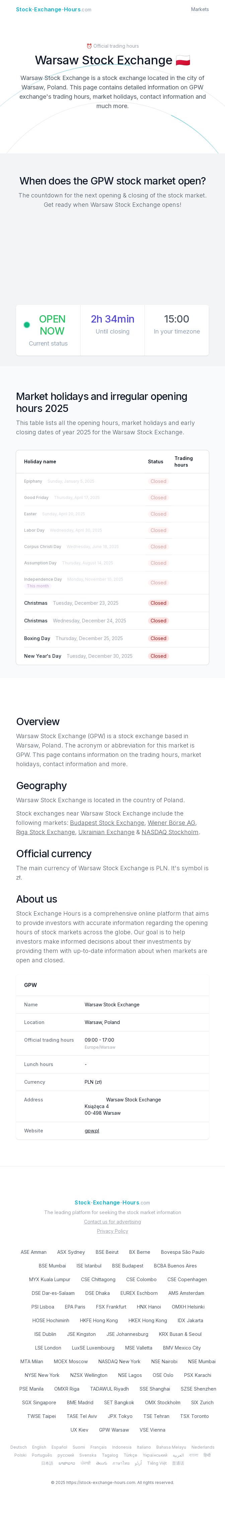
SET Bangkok (119, 1402)
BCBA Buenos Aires (175, 1266)
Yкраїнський (155, 1455)
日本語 (47, 1463)
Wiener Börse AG (171, 822)
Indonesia (122, 1447)
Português (42, 1455)
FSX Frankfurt (111, 1307)
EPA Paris (75, 1307)
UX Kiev (79, 1430)
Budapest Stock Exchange (107, 822)
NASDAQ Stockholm (170, 832)
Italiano (144, 1447)
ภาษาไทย (121, 1463)
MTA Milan (31, 1361)
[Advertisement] (112, 258)
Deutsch (18, 1447)
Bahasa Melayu (171, 1447)
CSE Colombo (141, 1279)
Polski (20, 1455)
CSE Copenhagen (187, 1279)
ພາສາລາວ (67, 1463)
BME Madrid (80, 1402)
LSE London (48, 1348)
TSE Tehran (156, 1416)
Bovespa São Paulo (183, 1252)
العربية (178, 1455)
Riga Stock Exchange (45, 832)
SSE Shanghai (155, 1389)
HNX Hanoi (149, 1307)
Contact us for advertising (112, 1221)
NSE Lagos (130, 1375)
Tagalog (110, 1455)
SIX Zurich (202, 1402)
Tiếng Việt (157, 1463)
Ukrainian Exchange (106, 832)
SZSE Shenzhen (198, 1389)
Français (98, 1447)
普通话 (178, 1463)
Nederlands (203, 1447)
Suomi (79, 1447)
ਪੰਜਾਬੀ (86, 1463)
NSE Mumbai (202, 1361)
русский (66, 1455)
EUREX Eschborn (139, 1293)
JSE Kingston (81, 1334)
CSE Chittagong (98, 1279)
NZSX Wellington (88, 1375)
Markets (200, 9)
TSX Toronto (194, 1416)
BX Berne (139, 1252)
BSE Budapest (127, 1266)
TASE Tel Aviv (82, 1416)
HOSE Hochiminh (50, 1320)
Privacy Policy (112, 1231)
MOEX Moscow (71, 1361)
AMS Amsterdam (186, 1293)
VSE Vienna (152, 1430)
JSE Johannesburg (127, 1334)
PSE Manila (31, 1389)
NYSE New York (42, 1375)
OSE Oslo (163, 1375)
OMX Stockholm (162, 1402)
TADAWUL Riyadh (109, 1389)
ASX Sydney (71, 1252)
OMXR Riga (66, 1389)
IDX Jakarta (190, 1320)
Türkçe (130, 1455)
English (39, 1447)
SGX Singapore (39, 1402)
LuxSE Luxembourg (93, 1348)
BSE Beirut (107, 1252)
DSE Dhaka (97, 1293)
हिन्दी (207, 1455)
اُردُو (138, 1463)
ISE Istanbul (89, 1266)
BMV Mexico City (182, 1348)
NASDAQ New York (119, 1361)
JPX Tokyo (120, 1416)
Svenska (87, 1455)
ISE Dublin (45, 1334)
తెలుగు (101, 1463)
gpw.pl (92, 1130)
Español (59, 1447)
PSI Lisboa (42, 1307)
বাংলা (193, 1455)
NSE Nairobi (164, 1361)
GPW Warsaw (114, 1430)
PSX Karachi (197, 1375)
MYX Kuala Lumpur (49, 1279)
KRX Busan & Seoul (180, 1334)
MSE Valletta (138, 1348)
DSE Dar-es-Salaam (53, 1293)
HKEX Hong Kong (148, 1320)
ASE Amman (34, 1252)
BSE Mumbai (52, 1266)
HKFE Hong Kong (99, 1320)
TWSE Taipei (41, 1416)
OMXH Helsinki (188, 1307)
